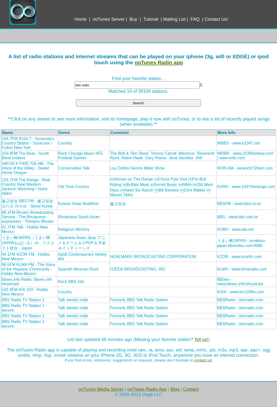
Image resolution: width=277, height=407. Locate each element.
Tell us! (201, 339)
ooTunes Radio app (158, 62)
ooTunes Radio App (147, 389)
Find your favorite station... (138, 78)
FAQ (195, 19)
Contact (190, 389)
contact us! (203, 360)
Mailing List (174, 19)
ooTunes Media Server (101, 389)
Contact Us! (216, 19)
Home (80, 19)
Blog (175, 389)
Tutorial (150, 19)
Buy (133, 19)
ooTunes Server (108, 19)
